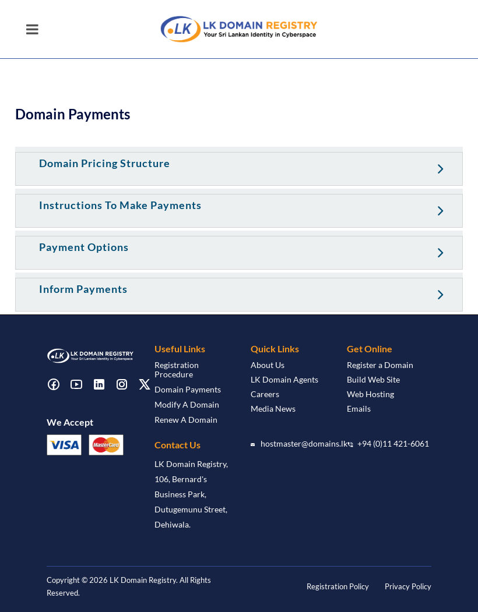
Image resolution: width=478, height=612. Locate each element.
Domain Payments (187, 389)
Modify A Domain (186, 404)
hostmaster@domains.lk (304, 443)
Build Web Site (373, 379)
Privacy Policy (408, 586)
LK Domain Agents (284, 379)
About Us (267, 365)
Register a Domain (380, 365)
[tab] (239, 166)
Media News (273, 408)
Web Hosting (370, 394)
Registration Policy (338, 586)
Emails (359, 408)
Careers (265, 394)
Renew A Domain (185, 419)
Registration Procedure (176, 369)
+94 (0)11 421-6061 (393, 443)
